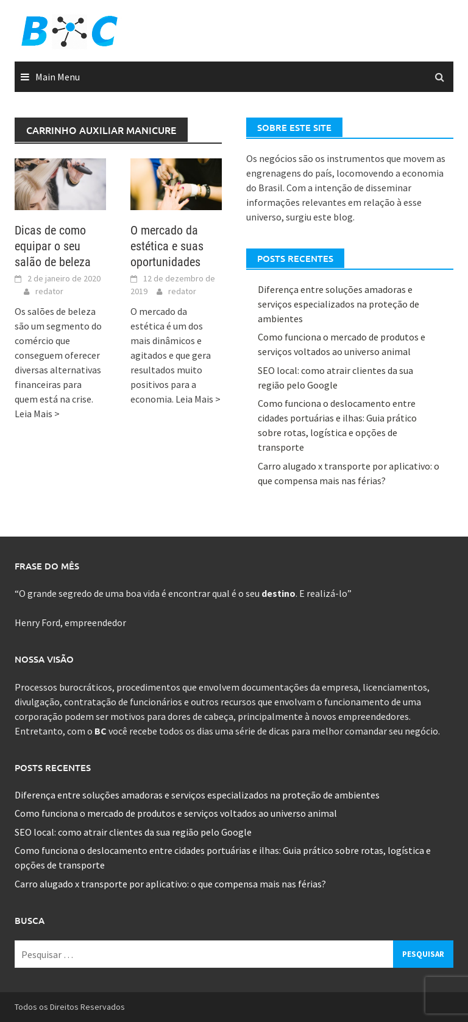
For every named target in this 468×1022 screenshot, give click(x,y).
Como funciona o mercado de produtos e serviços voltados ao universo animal (176, 813)
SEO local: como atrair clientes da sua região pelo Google (133, 832)
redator (49, 291)
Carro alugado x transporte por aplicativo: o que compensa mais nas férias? (170, 884)
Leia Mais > (37, 413)
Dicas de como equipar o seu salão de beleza (53, 246)
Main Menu (57, 77)
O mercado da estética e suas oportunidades (167, 246)
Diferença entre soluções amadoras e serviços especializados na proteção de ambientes (338, 304)
